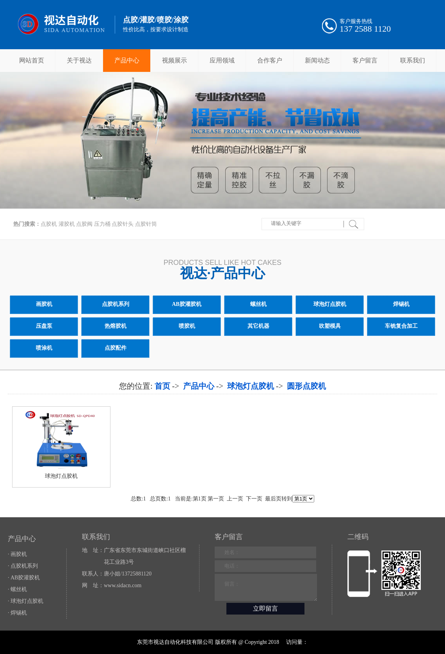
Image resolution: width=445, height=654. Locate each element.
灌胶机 (67, 224)
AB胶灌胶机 (187, 304)
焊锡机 (401, 304)
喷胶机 (186, 326)
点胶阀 (84, 224)
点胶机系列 (115, 304)
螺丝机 (258, 304)
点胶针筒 (146, 224)
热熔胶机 (115, 326)
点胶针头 (123, 224)
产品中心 (126, 60)
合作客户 (269, 60)
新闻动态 (317, 60)
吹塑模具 (329, 326)
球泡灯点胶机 (329, 304)
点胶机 (49, 224)
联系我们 (412, 60)
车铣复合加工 (401, 326)
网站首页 (31, 60)
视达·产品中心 (222, 273)
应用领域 (222, 60)
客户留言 (364, 60)
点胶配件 (115, 348)
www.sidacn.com (122, 585)
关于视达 (79, 60)
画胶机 (43, 304)
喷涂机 (43, 348)
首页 (162, 386)
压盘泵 (43, 326)
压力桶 (102, 224)
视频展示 (174, 60)
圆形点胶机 (306, 386)
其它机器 (258, 326)
